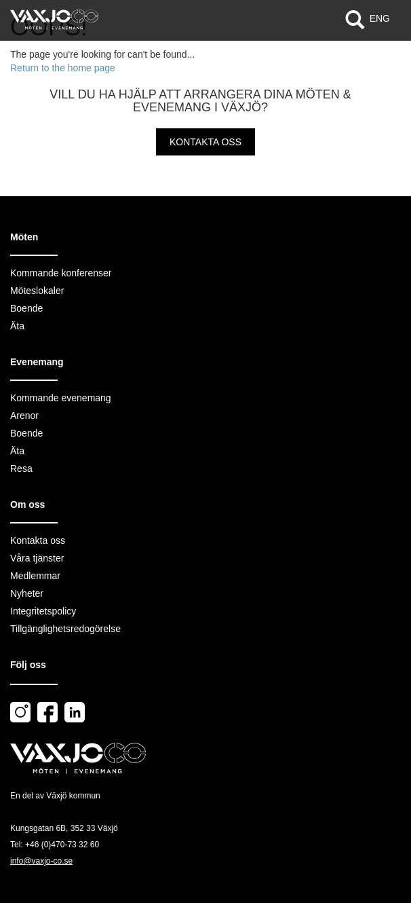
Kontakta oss (205, 141)
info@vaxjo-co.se (41, 861)
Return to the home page (62, 67)
